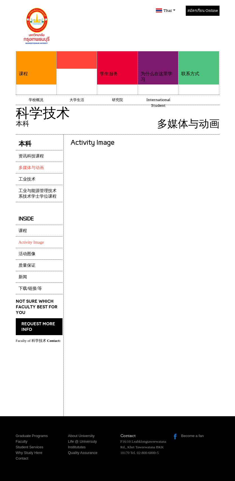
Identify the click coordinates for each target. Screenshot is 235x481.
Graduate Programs (32, 436)
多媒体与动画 (31, 167)
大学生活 (77, 100)
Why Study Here (29, 453)
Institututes (77, 447)
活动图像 (27, 253)
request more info (38, 326)
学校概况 (36, 100)
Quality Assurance (83, 453)
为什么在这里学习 (158, 66)
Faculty (22, 441)
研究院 (117, 100)
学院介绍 (77, 71)
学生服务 (117, 63)
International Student (158, 103)
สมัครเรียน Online (202, 10)
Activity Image (31, 242)
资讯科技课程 (31, 156)
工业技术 (27, 179)
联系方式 (198, 63)
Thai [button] (169, 10)
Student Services (29, 447)
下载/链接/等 (30, 288)
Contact (22, 458)
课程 (36, 63)
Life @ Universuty (82, 441)
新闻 (23, 277)
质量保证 (27, 265)
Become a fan (192, 436)
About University (81, 436)
